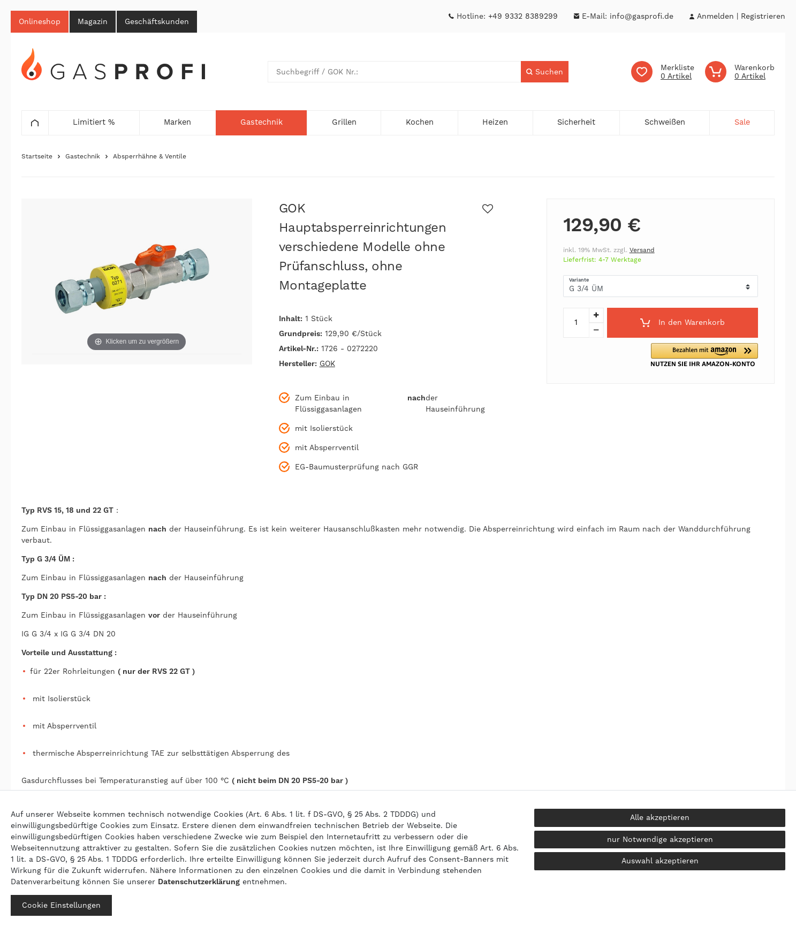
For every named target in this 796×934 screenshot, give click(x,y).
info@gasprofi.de (641, 16)
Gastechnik (82, 156)
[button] (710, 355)
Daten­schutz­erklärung (199, 881)
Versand (642, 250)
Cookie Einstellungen (61, 905)
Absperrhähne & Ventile (149, 156)
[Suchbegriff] (394, 72)
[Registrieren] (763, 16)
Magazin (93, 21)
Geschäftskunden (157, 21)
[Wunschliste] (662, 71)
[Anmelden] (715, 16)
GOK (327, 363)
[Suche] (544, 71)
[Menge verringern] (596, 330)
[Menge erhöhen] (596, 315)
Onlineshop (39, 21)
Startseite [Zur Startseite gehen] (36, 156)
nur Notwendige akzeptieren (660, 839)
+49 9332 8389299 (523, 16)
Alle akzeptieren (659, 817)
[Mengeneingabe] (576, 323)
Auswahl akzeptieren (660, 860)
